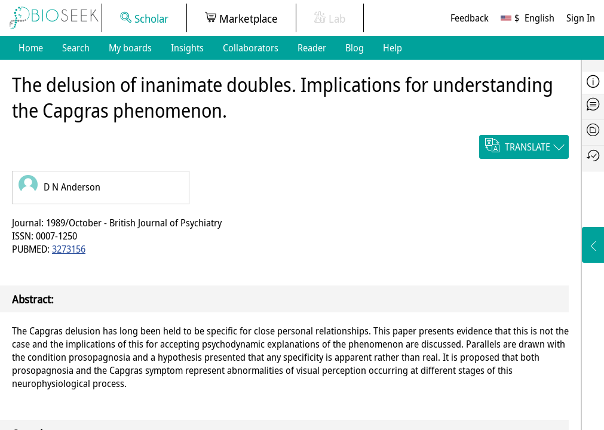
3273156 (68, 249)
